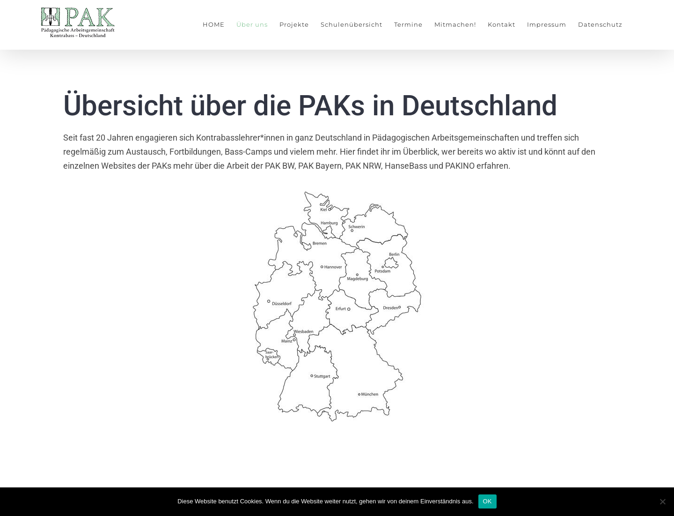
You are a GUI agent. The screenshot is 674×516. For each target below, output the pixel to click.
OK (487, 501)
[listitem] (285, 295)
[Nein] (662, 501)
